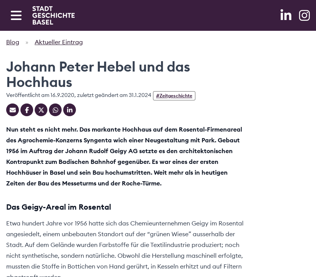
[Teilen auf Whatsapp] (55, 109)
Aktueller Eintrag (59, 42)
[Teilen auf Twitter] (41, 109)
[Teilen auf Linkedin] (69, 109)
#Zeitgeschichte (174, 95)
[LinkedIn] (287, 15)
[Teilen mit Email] (12, 109)
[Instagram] (304, 15)
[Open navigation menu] (16, 15)
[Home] (53, 15)
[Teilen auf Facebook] (26, 109)
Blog (12, 42)
